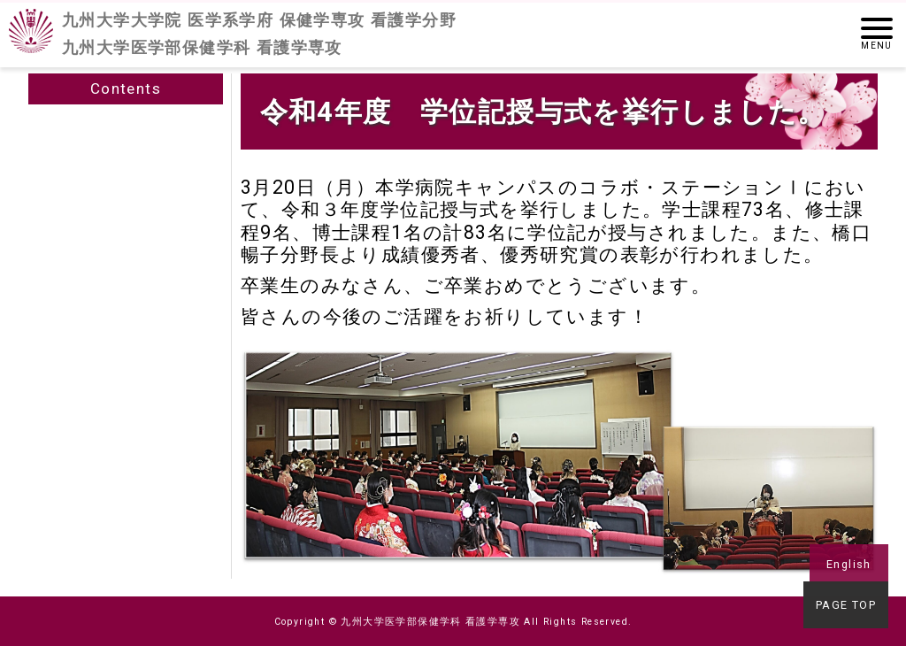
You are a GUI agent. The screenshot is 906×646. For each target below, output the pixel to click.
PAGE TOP (849, 608)
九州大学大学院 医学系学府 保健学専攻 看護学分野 (259, 34)
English (848, 564)
